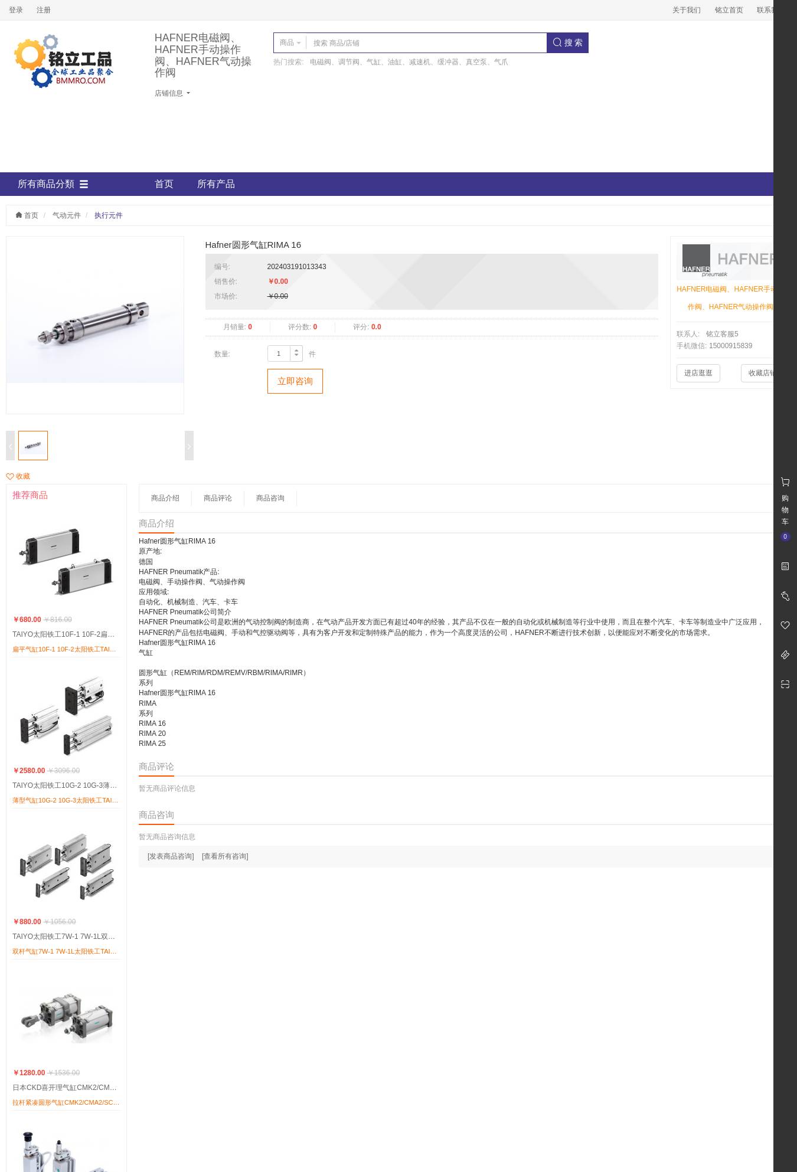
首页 (164, 184)
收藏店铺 (763, 373)
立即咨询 (295, 381)
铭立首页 (729, 10)
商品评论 (218, 498)
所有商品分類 (53, 184)
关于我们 (686, 10)
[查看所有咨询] (225, 856)
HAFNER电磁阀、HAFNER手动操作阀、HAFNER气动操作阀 (203, 55)
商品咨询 (270, 498)
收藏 (18, 476)
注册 (44, 10)
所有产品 (216, 184)
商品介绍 (165, 498)
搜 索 (568, 42)
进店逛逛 (698, 373)
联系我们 (771, 10)
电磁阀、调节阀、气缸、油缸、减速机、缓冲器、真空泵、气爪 (409, 62)
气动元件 (67, 215)
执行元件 (108, 215)
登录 (16, 10)
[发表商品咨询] (171, 856)
